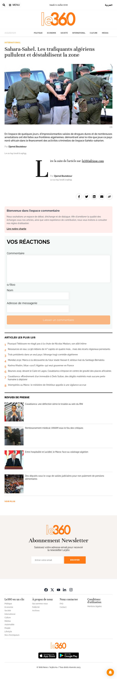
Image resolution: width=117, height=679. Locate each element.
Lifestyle (8, 631)
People (7, 628)
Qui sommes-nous (40, 604)
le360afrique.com (93, 161)
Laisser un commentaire (58, 320)
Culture (93, 33)
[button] (110, 672)
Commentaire (15, 253)
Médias (105, 33)
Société (64, 33)
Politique (38, 33)
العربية (108, 4)
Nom (10, 290)
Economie (51, 33)
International (78, 33)
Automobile (9, 625)
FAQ (61, 604)
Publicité (36, 607)
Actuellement (10, 33)
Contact (63, 607)
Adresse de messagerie (22, 303)
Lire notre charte (16, 228)
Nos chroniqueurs (12, 635)
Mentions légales (94, 606)
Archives (36, 611)
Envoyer (75, 560)
